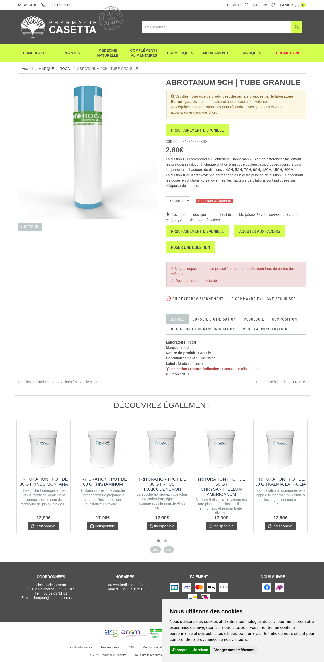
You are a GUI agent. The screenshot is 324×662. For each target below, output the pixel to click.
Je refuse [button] (200, 650)
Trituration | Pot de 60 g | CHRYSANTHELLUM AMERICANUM (221, 488)
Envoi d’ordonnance (79, 649)
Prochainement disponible (198, 130)
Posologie (254, 320)
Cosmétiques (180, 53)
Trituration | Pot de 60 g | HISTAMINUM (103, 483)
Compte (237, 5)
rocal (66, 69)
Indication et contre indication (202, 330)
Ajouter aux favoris (263, 232)
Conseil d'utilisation (214, 320)
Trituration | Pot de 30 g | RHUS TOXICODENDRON (162, 485)
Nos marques (110, 649)
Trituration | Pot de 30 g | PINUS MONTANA (43, 483)
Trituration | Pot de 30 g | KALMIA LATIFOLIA (280, 483)
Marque (46, 69)
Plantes (72, 53)
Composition (284, 320)
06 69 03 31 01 (55, 595)
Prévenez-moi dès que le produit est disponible (205, 215)
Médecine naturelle (107, 53)
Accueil (27, 69)
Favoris (264, 5)
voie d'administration (265, 330)
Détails (177, 320)
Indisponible (43, 527)
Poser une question (191, 248)
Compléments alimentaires (144, 53)
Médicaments (216, 53)
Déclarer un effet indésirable (197, 282)
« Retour (30, 227)
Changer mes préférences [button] (234, 650)
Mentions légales (153, 649)
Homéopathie (36, 53)
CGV (130, 649)
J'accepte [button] (179, 650)
